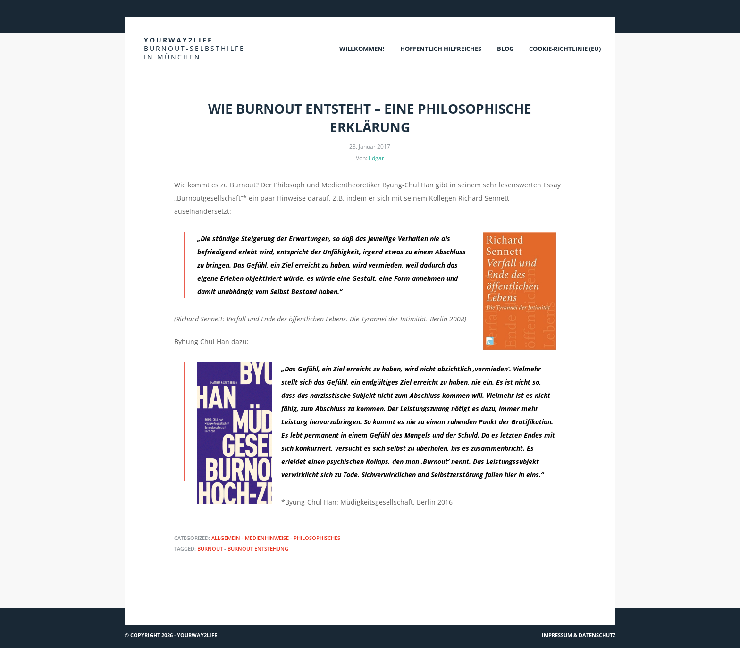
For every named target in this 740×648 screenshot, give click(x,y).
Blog (505, 48)
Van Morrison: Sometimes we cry (560, 604)
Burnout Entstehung (257, 548)
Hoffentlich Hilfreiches (440, 48)
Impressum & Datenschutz (578, 635)
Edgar (376, 158)
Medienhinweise (267, 537)
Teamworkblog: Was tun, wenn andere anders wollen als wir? (226, 604)
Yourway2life (194, 48)
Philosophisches (317, 537)
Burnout (210, 548)
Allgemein (225, 537)
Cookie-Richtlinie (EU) (565, 48)
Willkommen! (362, 48)
